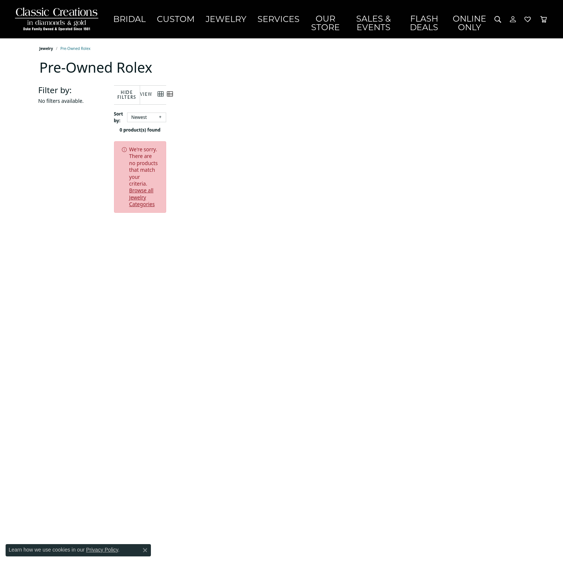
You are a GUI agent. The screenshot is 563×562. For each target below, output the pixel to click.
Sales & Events (366, 19)
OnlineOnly (473, 19)
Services (264, 19)
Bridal (146, 19)
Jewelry (223, 19)
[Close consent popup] (145, 550)
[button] (498, 19)
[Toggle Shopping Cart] (543, 19)
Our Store (309, 19)
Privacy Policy (102, 550)
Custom (183, 19)
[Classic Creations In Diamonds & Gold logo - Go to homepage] (55, 19)
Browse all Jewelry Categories (306, 144)
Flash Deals (426, 19)
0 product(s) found (318, 125)
